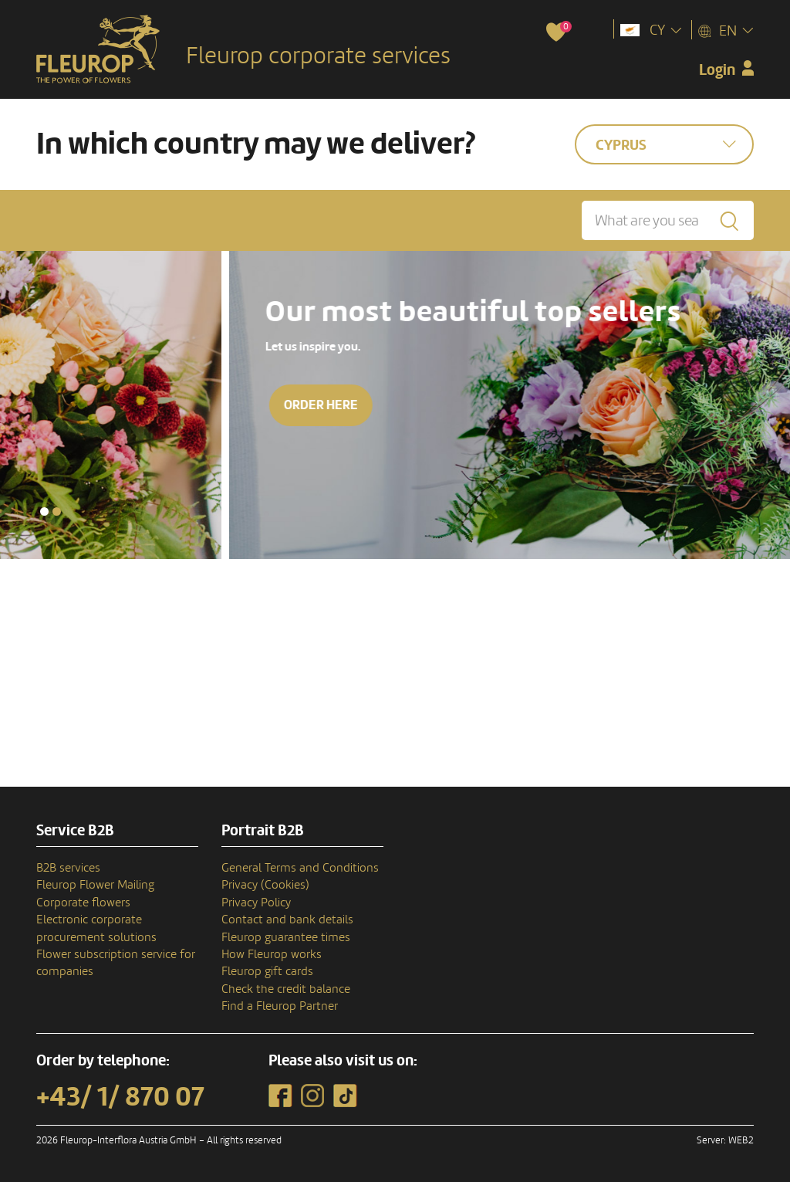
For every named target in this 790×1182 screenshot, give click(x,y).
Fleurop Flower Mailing (95, 885)
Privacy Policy (256, 902)
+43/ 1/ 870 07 (120, 1097)
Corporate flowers (83, 902)
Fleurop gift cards (267, 971)
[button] (44, 511)
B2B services (68, 868)
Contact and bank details (287, 919)
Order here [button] (498, 405)
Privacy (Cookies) (265, 885)
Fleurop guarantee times (285, 937)
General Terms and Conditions (300, 868)
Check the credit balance (285, 989)
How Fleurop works (271, 954)
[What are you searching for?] (668, 220)
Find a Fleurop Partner (279, 1006)
